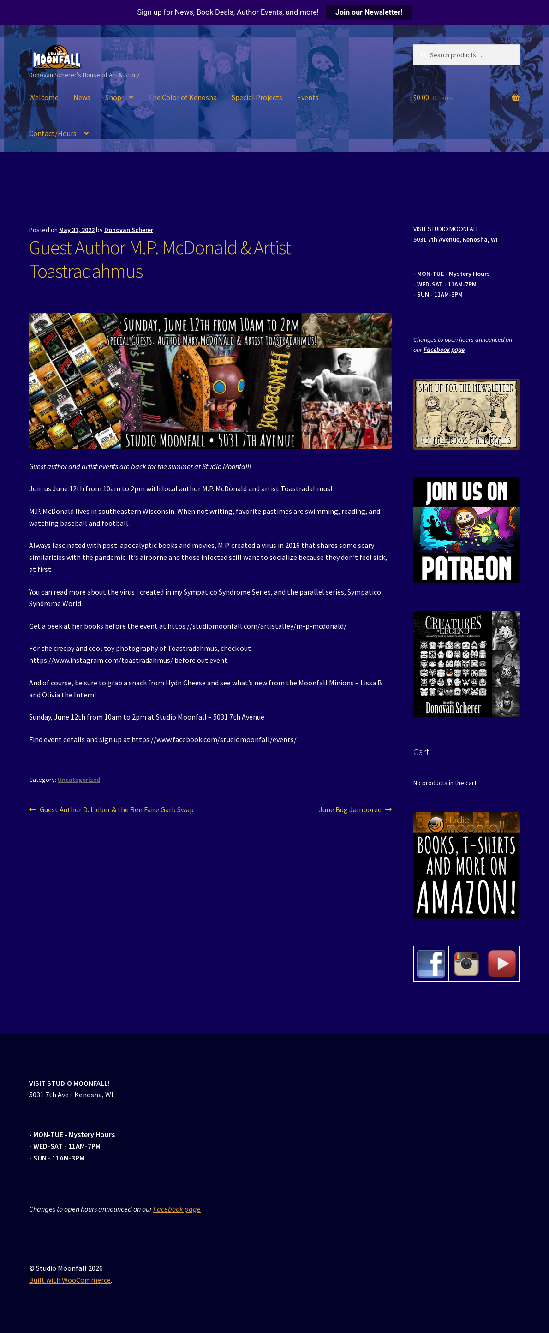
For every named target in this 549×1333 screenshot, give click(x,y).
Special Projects (257, 97)
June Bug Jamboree (350, 810)
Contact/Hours (53, 133)
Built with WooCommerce (70, 1280)
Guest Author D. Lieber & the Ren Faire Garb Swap (116, 810)
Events (308, 97)
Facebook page (444, 349)
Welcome (44, 97)
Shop (113, 97)
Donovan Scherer (128, 230)
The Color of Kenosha (182, 97)
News (81, 97)
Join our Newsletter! (368, 12)
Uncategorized (79, 779)
